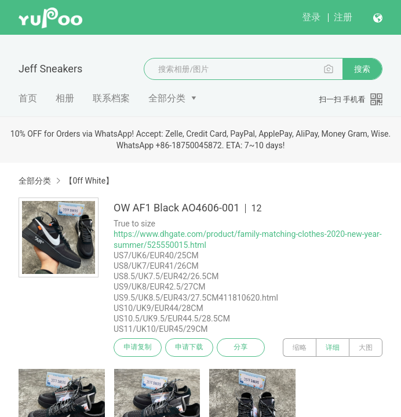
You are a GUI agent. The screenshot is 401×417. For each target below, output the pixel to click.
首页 (28, 98)
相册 (65, 98)
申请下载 (190, 347)
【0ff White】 (89, 180)
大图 (366, 347)
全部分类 (166, 98)
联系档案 (111, 98)
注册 (343, 17)
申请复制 (138, 347)
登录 (311, 17)
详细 (333, 347)
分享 (242, 347)
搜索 (362, 69)
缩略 (300, 347)
